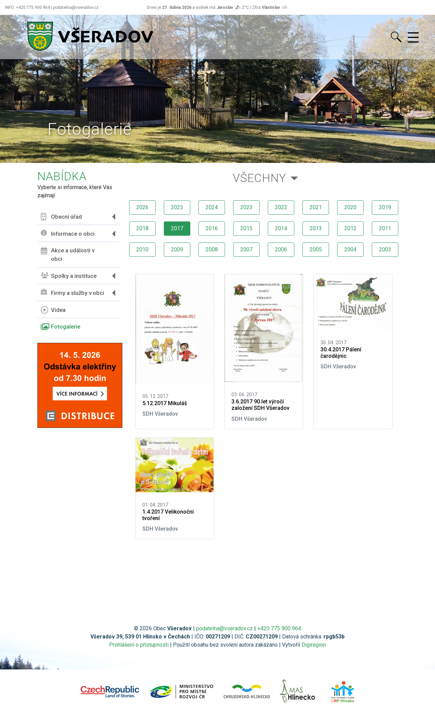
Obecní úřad (61, 216)
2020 (350, 207)
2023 (246, 207)
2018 (142, 228)
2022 (281, 207)
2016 (212, 228)
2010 (142, 249)
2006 (281, 249)
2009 (177, 249)
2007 (246, 249)
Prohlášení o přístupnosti (139, 645)
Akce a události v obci (67, 255)
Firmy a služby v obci (72, 292)
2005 (316, 249)
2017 (177, 228)
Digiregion (313, 645)
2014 (281, 228)
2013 (316, 228)
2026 (142, 207)
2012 (350, 228)
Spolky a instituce (69, 276)
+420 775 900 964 (279, 628)
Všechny (259, 178)
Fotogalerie (60, 327)
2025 (177, 207)
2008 (212, 249)
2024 (212, 207)
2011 (385, 228)
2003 (385, 249)
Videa (53, 310)
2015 (246, 228)
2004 (350, 249)
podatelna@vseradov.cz (224, 628)
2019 (385, 207)
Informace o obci (67, 233)
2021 (316, 207)
